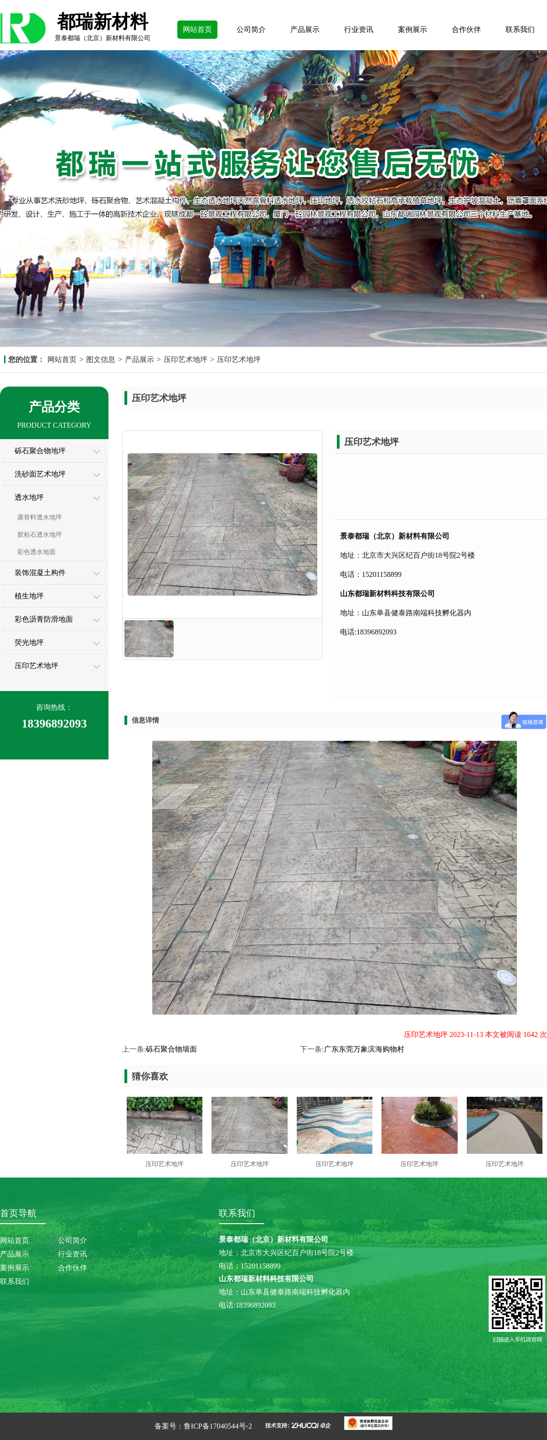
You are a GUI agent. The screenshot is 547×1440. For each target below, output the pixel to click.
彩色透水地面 (36, 552)
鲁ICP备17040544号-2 (218, 1426)
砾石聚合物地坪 (40, 451)
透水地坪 (29, 497)
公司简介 (251, 29)
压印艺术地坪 (185, 359)
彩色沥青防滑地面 (44, 619)
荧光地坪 (29, 642)
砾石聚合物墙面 (171, 1049)
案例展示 (412, 29)
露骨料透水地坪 (39, 517)
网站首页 (197, 29)
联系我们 (520, 29)
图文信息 (100, 359)
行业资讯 (358, 29)
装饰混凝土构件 (40, 572)
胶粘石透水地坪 (39, 534)
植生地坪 (29, 596)
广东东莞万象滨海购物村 (364, 1049)
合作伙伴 (466, 29)
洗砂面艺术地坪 (40, 474)
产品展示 (305, 29)
